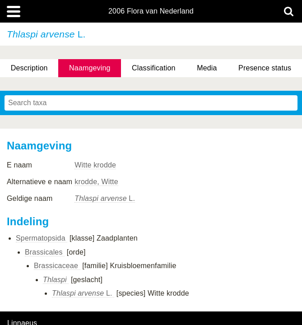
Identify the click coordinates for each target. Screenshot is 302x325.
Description (29, 68)
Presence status (264, 68)
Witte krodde (95, 165)
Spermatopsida (41, 238)
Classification (154, 68)
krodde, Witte (96, 182)
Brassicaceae (57, 265)
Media (207, 68)
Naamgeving (89, 68)
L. (104, 198)
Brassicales (45, 252)
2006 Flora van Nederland (151, 11)
